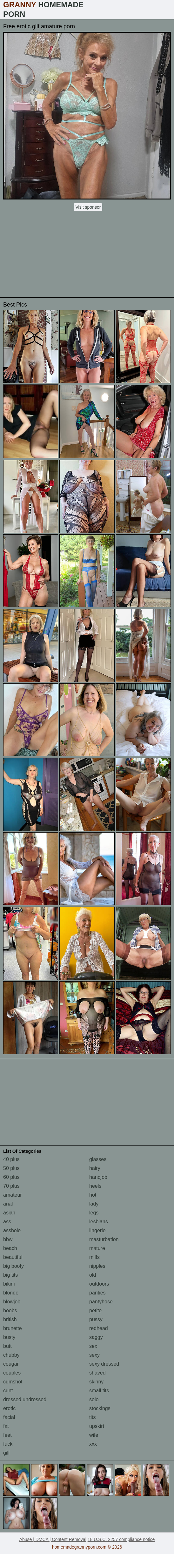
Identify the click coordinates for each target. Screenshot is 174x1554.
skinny (96, 1381)
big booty (13, 1266)
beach (10, 1248)
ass (7, 1221)
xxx (93, 1444)
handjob (98, 1177)
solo (93, 1399)
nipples (97, 1266)
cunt (8, 1390)
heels (95, 1186)
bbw (7, 1239)
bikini (9, 1284)
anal (8, 1203)
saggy (96, 1337)
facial (9, 1417)
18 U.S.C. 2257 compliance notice (121, 1539)
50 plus (11, 1168)
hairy (94, 1168)
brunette (12, 1328)
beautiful (13, 1257)
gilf (6, 1453)
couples (12, 1372)
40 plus (11, 1159)
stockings (99, 1408)
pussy (96, 1319)
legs (93, 1212)
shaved (97, 1372)
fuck (7, 1444)
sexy (94, 1355)
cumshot (12, 1381)
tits (92, 1417)
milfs (94, 1257)
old (92, 1275)
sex (93, 1346)
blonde (10, 1292)
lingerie (97, 1230)
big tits (10, 1275)
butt (7, 1346)
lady (93, 1203)
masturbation (104, 1239)
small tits (99, 1390)
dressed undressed (24, 1399)
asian (9, 1212)
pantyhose (101, 1301)
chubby (11, 1355)
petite (95, 1310)
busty (9, 1337)
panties (97, 1292)
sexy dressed (104, 1364)
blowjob (11, 1301)
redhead (98, 1328)
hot (92, 1195)
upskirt (96, 1426)
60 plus (11, 1177)
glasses (97, 1159)
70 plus (11, 1186)
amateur (12, 1195)
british (10, 1319)
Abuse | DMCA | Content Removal (52, 1539)
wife (93, 1435)
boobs (10, 1310)
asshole (12, 1230)
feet (7, 1435)
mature (97, 1248)
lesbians (98, 1221)
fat (6, 1426)
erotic (9, 1408)
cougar (11, 1364)
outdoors (99, 1284)
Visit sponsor (88, 207)
